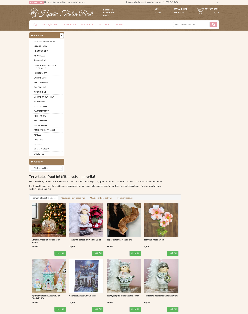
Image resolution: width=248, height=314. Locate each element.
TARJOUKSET (88, 24)
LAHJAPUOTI (40, 78)
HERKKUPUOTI (41, 101)
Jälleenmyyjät (35, 264)
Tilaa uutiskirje (39, 228)
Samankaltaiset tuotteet (82, 55)
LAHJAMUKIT (40, 73)
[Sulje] (217, 2)
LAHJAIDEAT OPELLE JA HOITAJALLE (45, 66)
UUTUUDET (105, 24)
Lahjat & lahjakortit (38, 268)
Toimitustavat (74, 245)
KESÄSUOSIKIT (41, 51)
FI (155, 13)
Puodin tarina (35, 245)
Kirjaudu (179, 12)
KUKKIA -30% (40, 46)
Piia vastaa (34, 255)
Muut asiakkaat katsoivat (111, 55)
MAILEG (37, 135)
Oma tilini (180, 9)
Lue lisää (114, 215)
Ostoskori (212, 9)
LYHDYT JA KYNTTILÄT (45, 97)
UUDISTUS (39, 154)
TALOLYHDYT (40, 87)
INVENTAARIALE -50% (44, 41)
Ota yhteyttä (35, 250)
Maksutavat (73, 250)
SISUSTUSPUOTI (42, 120)
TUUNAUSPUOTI (42, 125)
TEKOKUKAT (40, 92)
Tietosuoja (73, 259)
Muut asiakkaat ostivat (139, 55)
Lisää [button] (97, 111)
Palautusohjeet (75, 255)
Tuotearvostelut (163, 55)
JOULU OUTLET (41, 149)
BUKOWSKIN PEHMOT (44, 130)
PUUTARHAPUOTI (42, 82)
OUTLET (38, 144)
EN (159, 13)
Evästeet (72, 264)
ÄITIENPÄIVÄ (40, 60)
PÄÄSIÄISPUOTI (41, 111)
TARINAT (120, 24)
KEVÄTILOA (39, 56)
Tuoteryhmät (49, 24)
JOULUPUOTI (40, 106)
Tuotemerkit (69, 24)
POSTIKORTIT (41, 140)
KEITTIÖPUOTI (41, 116)
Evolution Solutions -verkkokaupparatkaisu (200, 309)
